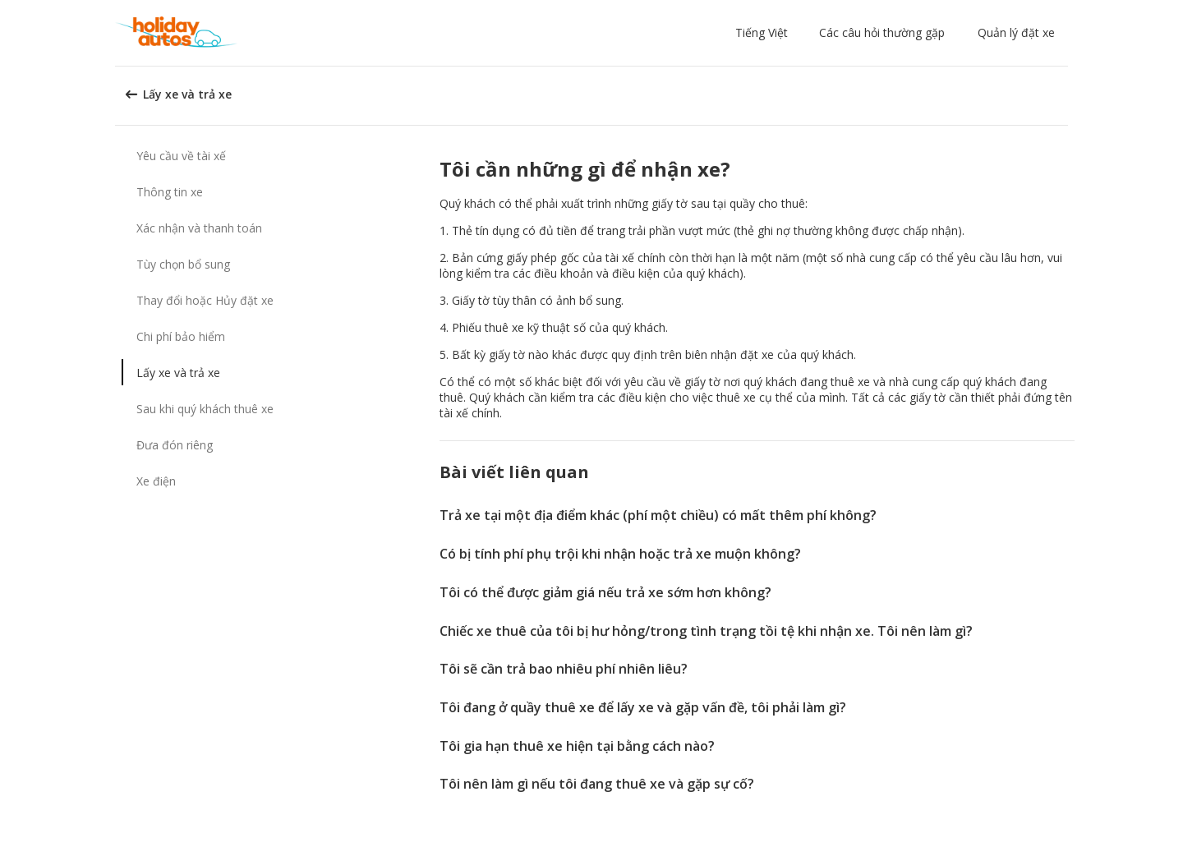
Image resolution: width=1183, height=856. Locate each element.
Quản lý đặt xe (1016, 32)
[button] (765, 32)
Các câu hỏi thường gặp (882, 32)
